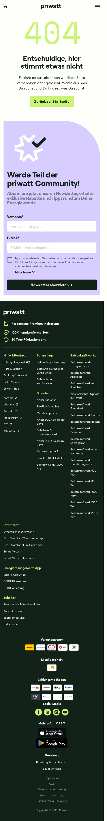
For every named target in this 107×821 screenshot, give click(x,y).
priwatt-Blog (11, 388)
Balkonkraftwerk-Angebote (81, 374)
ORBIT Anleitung (14, 588)
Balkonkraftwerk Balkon (85, 421)
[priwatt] (14, 313)
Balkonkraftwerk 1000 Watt (84, 493)
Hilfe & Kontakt (15, 355)
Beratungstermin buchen (52, 762)
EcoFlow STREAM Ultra (51, 458)
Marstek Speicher (48, 413)
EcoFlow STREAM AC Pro (50, 466)
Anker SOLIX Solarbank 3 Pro (51, 421)
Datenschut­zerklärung (52, 789)
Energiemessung (14, 617)
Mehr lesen (25, 272)
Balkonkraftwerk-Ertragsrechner (81, 364)
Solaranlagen (46, 355)
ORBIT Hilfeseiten (15, 581)
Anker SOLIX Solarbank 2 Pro (51, 442)
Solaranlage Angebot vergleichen (50, 370)
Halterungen (11, 624)
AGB (51, 783)
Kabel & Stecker (14, 611)
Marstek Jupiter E (47, 451)
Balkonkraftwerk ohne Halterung (84, 451)
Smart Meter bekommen (19, 558)
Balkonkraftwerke (83, 355)
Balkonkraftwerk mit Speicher (83, 385)
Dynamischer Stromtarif (19, 531)
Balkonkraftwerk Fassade (80, 430)
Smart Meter (11, 551)
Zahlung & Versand (15, 375)
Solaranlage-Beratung (50, 362)
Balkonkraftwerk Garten (85, 415)
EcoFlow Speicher (48, 406)
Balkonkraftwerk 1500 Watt (83, 504)
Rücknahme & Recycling (52, 800)
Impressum (52, 778)
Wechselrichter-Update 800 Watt (85, 395)
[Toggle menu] (97, 6)
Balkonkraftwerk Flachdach (80, 406)
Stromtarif (11, 525)
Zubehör (9, 597)
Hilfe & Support (13, 368)
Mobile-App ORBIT (15, 574)
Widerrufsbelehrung (51, 795)
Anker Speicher (46, 399)
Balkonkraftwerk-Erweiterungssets (81, 462)
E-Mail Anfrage (52, 768)
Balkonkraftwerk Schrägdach (80, 440)
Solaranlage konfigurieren (45, 381)
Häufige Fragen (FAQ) (17, 362)
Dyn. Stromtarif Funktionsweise (23, 545)
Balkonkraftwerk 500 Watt (83, 472)
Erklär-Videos (12, 382)
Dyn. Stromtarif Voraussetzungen (24, 538)
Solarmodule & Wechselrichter (22, 604)
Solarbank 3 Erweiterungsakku (48, 432)
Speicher (43, 393)
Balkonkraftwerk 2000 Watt (84, 515)
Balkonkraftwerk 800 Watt (83, 483)
